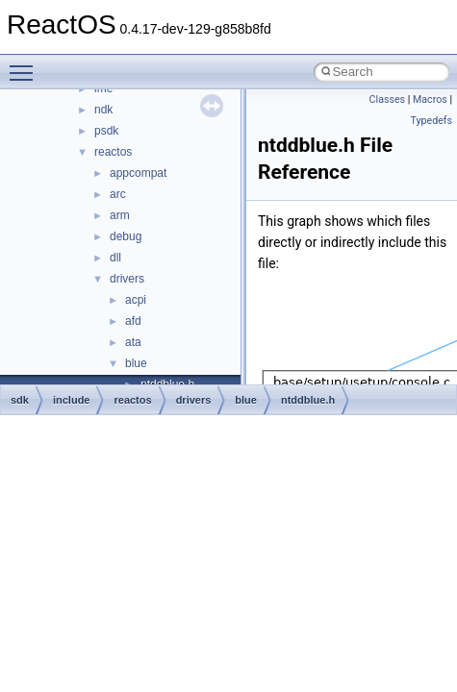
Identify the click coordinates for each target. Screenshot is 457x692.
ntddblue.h (308, 400)
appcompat (138, 173)
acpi (135, 300)
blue (136, 363)
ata (133, 342)
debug (125, 236)
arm (120, 215)
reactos (113, 152)
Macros (430, 99)
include (71, 400)
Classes (387, 99)
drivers (127, 278)
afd (133, 321)
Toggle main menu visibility (26, 64)
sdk (20, 400)
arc (118, 194)
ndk (103, 109)
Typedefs (431, 120)
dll (115, 257)
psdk (106, 130)
